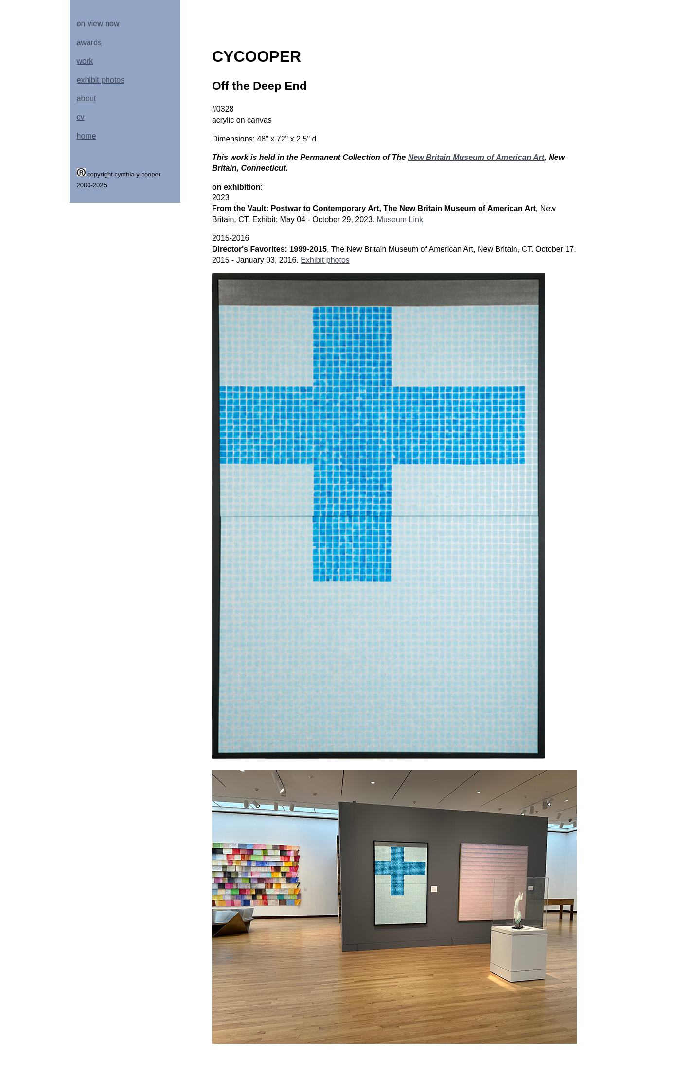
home (86, 136)
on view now (98, 23)
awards (89, 42)
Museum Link (400, 219)
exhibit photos (101, 80)
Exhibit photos (325, 260)
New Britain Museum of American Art (476, 157)
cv (81, 117)
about (86, 98)
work (85, 61)
